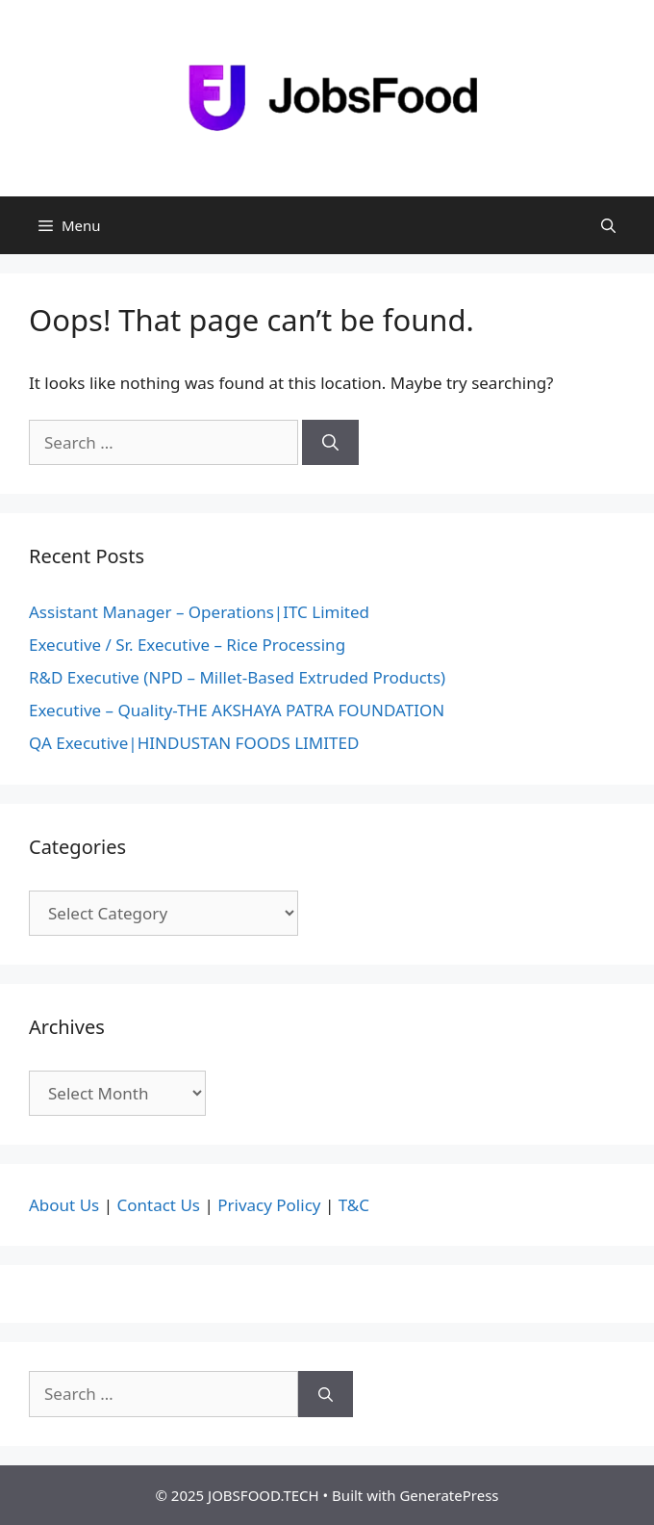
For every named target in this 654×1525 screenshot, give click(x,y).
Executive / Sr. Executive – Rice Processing (187, 644)
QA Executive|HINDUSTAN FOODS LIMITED (194, 743)
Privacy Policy (268, 1205)
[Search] (330, 443)
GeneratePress (448, 1495)
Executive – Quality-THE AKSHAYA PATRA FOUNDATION (236, 710)
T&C (354, 1205)
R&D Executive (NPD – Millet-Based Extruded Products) (237, 677)
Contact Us (158, 1205)
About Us (64, 1205)
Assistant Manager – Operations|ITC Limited (199, 612)
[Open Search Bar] (608, 225)
